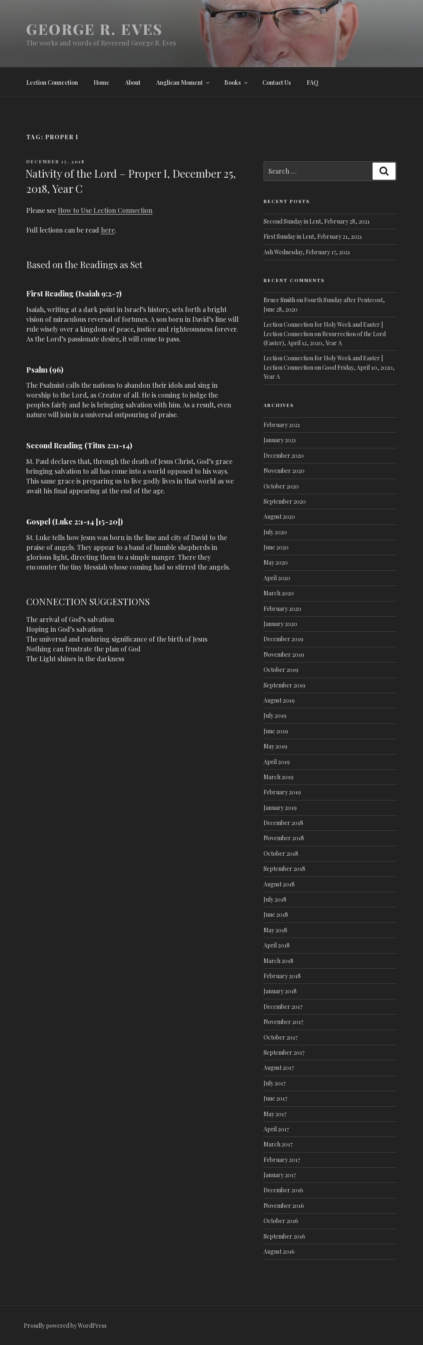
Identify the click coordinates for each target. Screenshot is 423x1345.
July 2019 (275, 715)
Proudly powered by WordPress (65, 1325)
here (108, 230)
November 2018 (284, 838)
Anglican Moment (183, 82)
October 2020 (281, 486)
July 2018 (275, 899)
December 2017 (283, 1006)
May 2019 (275, 746)
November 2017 (283, 1022)
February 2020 (282, 609)
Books (236, 82)
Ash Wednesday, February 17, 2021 (307, 252)
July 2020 (275, 532)
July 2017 (275, 1083)
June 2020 (276, 547)
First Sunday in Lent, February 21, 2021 (313, 236)
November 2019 (284, 654)
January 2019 (280, 808)
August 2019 (279, 700)
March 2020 (279, 593)
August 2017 (279, 1067)
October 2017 (281, 1037)
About (133, 82)
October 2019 (281, 670)
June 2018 (276, 914)
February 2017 (282, 1160)
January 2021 (280, 440)
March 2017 (278, 1144)
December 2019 (283, 639)
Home (101, 82)
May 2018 (275, 930)
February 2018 (282, 976)
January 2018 (280, 991)
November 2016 (284, 1205)
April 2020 (277, 578)
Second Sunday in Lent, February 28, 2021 (317, 221)
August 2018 (279, 884)
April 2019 (277, 762)
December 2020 (284, 455)
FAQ (312, 82)
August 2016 (279, 1251)
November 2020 (284, 471)
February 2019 (282, 792)
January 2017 (280, 1175)
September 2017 (284, 1052)
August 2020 (279, 516)
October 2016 (281, 1221)
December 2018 (283, 823)
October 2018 (281, 853)
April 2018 (277, 945)
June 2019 (276, 731)
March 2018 (278, 961)
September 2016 (284, 1236)
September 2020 (285, 501)
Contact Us (276, 82)
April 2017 (276, 1129)
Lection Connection (52, 82)
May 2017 (275, 1114)
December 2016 (283, 1190)
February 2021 (282, 425)
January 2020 (280, 624)
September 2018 (284, 869)
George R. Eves (94, 28)
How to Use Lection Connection (105, 210)
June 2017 (275, 1098)
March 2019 (278, 777)
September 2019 (284, 685)
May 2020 (276, 562)
